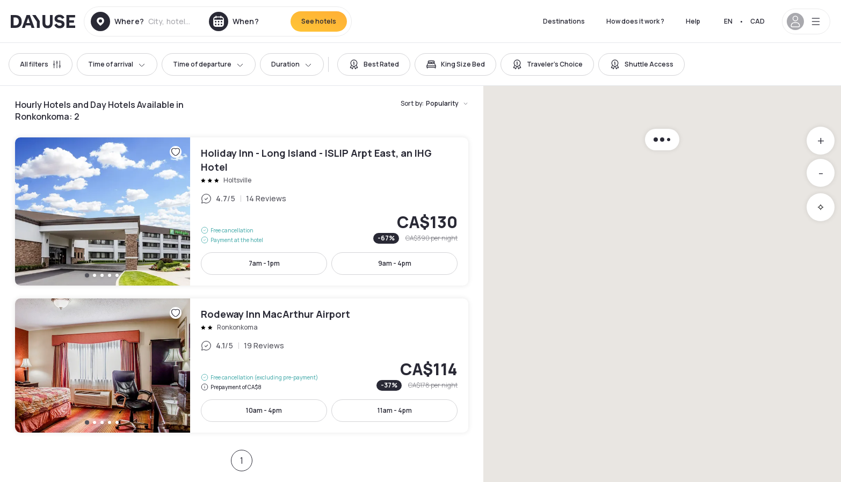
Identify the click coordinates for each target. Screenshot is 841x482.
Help (693, 21)
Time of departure (208, 64)
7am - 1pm (264, 263)
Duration (292, 64)
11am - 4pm (395, 410)
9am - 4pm (394, 263)
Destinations (564, 21)
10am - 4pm (264, 410)
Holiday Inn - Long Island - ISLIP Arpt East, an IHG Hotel (241, 211)
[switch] (373, 64)
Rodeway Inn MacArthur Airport (241, 365)
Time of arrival (117, 64)
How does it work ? (635, 21)
